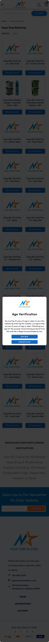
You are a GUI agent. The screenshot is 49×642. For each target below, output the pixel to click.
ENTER (24, 337)
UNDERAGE (24, 342)
